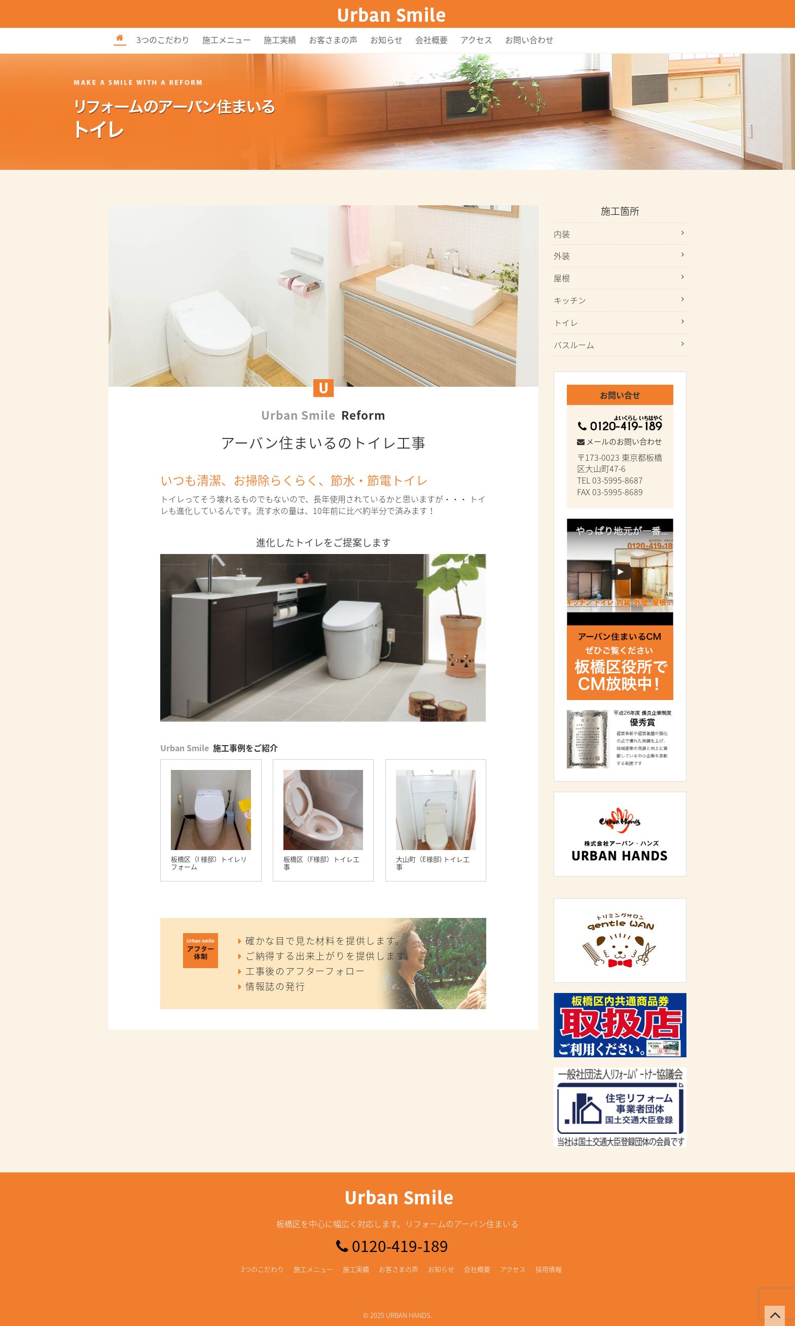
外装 (562, 255)
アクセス (476, 39)
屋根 (562, 278)
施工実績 (280, 39)
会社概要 (431, 39)
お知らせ (386, 39)
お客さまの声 (333, 39)
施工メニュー (226, 39)
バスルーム (574, 345)
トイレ (566, 322)
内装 (562, 234)
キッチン (570, 300)
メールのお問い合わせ (619, 441)
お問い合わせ (529, 39)
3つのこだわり (163, 39)
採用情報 (548, 1269)
